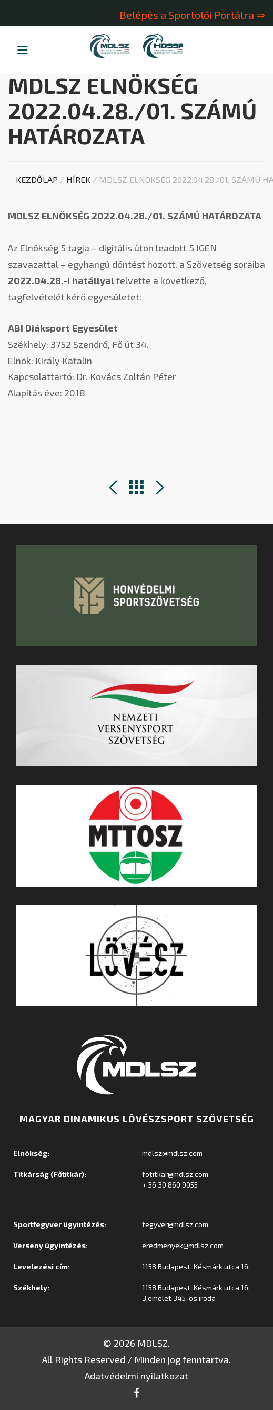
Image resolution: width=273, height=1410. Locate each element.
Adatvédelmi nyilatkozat (136, 1376)
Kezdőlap (37, 179)
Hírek (78, 179)
